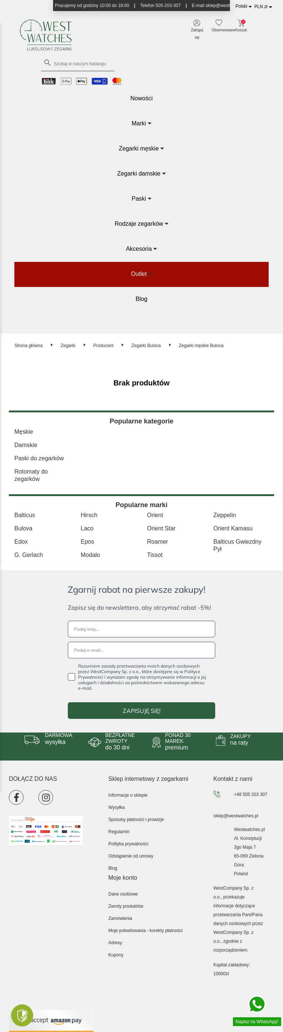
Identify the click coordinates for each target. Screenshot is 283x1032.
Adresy (115, 942)
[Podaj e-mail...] (141, 650)
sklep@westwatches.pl (235, 815)
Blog (112, 868)
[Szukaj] (78, 63)
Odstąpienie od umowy (130, 856)
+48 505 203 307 (250, 794)
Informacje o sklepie (128, 795)
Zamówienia (120, 918)
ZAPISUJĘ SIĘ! (142, 710)
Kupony (115, 954)
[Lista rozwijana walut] (264, 6)
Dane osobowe (123, 894)
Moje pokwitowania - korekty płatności (145, 930)
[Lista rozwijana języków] (244, 6)
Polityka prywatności (128, 843)
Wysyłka (116, 807)
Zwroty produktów (125, 906)
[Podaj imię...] (141, 629)
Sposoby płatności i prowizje (136, 819)
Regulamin (118, 831)
